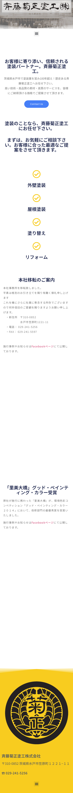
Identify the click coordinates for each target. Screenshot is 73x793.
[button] (36, 33)
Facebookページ (43, 346)
